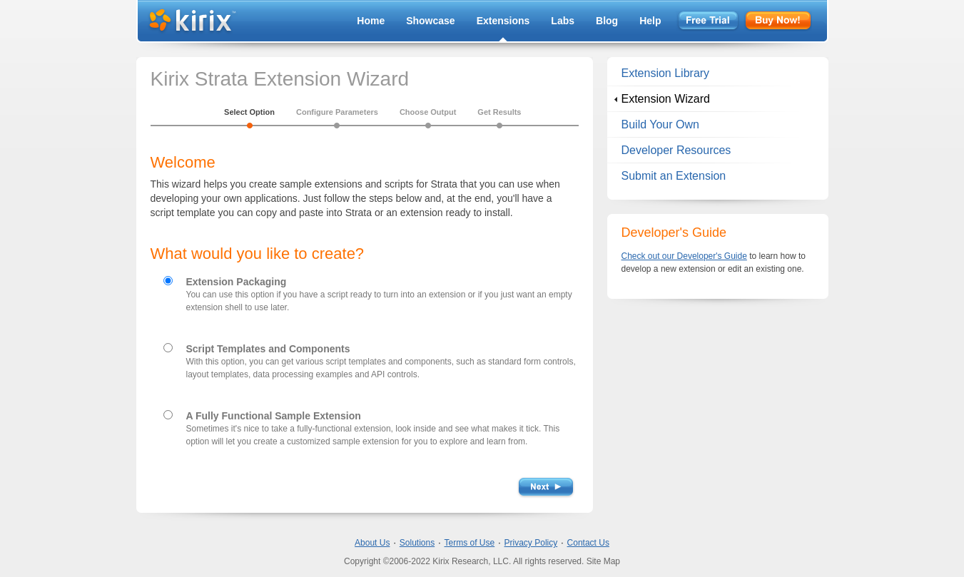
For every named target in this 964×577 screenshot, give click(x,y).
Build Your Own (660, 124)
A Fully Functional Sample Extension (273, 416)
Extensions (503, 20)
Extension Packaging (236, 281)
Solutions (417, 543)
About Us (372, 543)
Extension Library (665, 73)
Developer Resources (676, 150)
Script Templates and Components (268, 348)
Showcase (430, 20)
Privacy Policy (531, 543)
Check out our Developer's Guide (684, 256)
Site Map (603, 561)
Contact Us (588, 543)
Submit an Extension (673, 176)
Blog (607, 20)
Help (650, 20)
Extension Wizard (666, 99)
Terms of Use (470, 543)
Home (371, 20)
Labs (562, 20)
